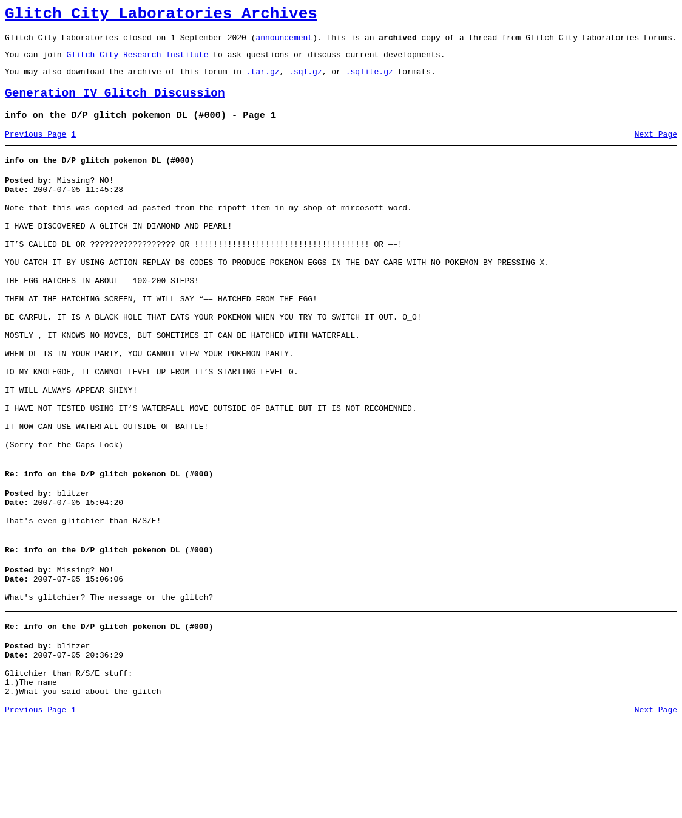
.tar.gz (263, 80)
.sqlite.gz (369, 80)
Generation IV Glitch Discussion (115, 104)
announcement (283, 42)
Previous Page (35, 148)
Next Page (656, 148)
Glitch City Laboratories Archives (161, 16)
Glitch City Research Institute (137, 61)
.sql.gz (305, 80)
